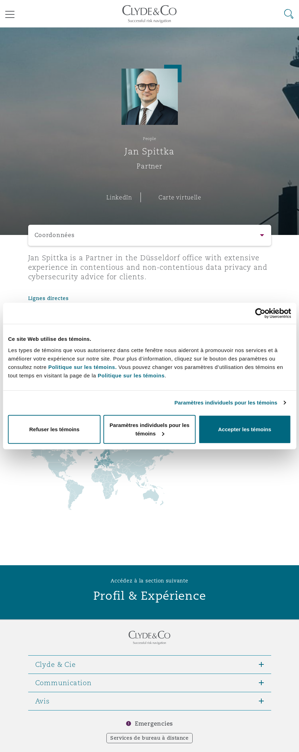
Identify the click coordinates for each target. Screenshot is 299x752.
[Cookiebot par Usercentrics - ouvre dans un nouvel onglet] (260, 313)
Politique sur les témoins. (82, 367)
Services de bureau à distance (149, 738)
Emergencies (154, 723)
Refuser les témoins (54, 429)
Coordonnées (55, 235)
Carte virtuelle (179, 197)
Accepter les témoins (244, 429)
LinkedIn (119, 197)
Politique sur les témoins (131, 375)
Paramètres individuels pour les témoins (225, 403)
